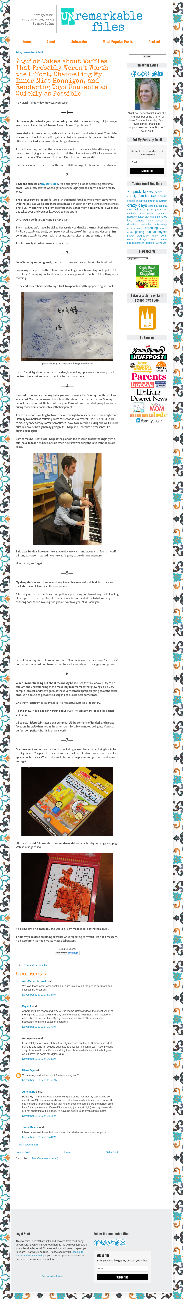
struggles (132, 242)
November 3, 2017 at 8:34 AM (39, 994)
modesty (131, 228)
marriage (139, 220)
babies (158, 192)
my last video (49, 183)
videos (163, 243)
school (155, 235)
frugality (144, 209)
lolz (129, 220)
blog (153, 196)
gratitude (131, 213)
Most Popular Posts (118, 42)
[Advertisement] (67, 1185)
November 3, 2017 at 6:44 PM (39, 1137)
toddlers (149, 242)
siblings (142, 239)
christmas (141, 200)
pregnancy (143, 235)
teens (141, 243)
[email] (147, 162)
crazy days (43, 965)
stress (163, 239)
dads (150, 206)
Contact (154, 42)
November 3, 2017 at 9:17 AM (39, 1026)
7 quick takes (30, 965)
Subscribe (79, 42)
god (165, 209)
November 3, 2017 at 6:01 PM (39, 1116)
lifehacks (162, 216)
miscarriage (161, 224)
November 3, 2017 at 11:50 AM (39, 1080)
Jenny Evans (30, 1127)
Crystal (26, 1006)
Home (26, 42)
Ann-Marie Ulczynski (34, 981)
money (139, 228)
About (51, 42)
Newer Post (23, 1152)
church (151, 200)
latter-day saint (147, 216)
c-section (162, 196)
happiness (161, 213)
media (149, 220)
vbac (157, 243)
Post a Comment (28, 1144)
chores (131, 200)
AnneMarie (28, 1091)
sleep (153, 239)
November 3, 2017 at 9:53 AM (39, 1058)
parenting (151, 228)
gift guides (155, 209)
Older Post (112, 1152)
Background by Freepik (52, 1276)
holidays (132, 216)
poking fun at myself (151, 232)
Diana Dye (28, 1070)
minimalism (146, 224)
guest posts (146, 213)
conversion (161, 201)
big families (141, 196)
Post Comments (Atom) (44, 1158)
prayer (130, 235)
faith (136, 209)
